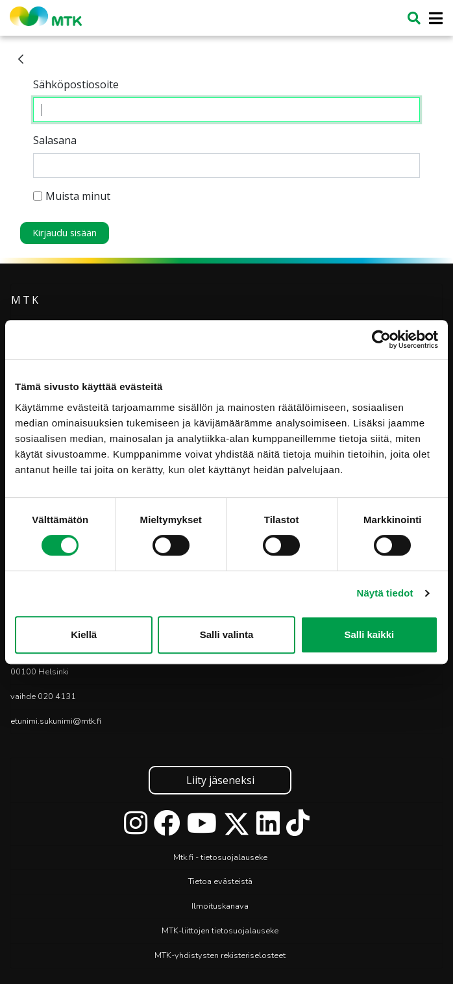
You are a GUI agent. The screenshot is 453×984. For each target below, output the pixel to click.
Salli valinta (227, 634)
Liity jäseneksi (220, 780)
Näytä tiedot (385, 592)
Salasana (55, 140)
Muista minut (71, 196)
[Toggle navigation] (432, 18)
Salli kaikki (369, 634)
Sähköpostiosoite (76, 84)
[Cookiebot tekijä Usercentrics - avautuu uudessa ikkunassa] (381, 339)
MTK (25, 300)
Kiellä (84, 634)
